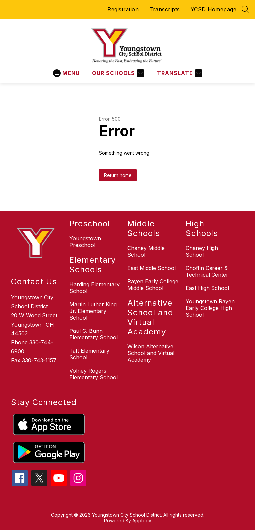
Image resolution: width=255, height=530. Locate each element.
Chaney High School (202, 251)
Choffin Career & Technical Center (207, 271)
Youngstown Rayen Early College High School (210, 308)
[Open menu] (66, 73)
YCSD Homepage (214, 9)
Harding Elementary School (94, 287)
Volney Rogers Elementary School (93, 374)
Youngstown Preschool (85, 241)
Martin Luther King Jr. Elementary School (93, 311)
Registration (123, 9)
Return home (118, 175)
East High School (207, 288)
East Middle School (152, 268)
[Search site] (246, 9)
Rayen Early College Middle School (153, 284)
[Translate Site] (178, 73)
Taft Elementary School (89, 354)
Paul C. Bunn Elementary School (93, 334)
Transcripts (164, 9)
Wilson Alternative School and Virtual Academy (151, 353)
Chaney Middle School (146, 251)
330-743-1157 (39, 360)
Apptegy (141, 520)
